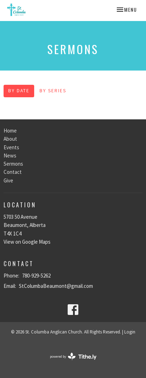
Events (11, 147)
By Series (53, 91)
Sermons (13, 163)
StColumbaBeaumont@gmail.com (56, 286)
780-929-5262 (36, 275)
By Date (19, 91)
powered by (73, 356)
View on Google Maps (27, 241)
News (10, 155)
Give (8, 180)
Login (129, 332)
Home (10, 130)
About (10, 138)
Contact (13, 172)
